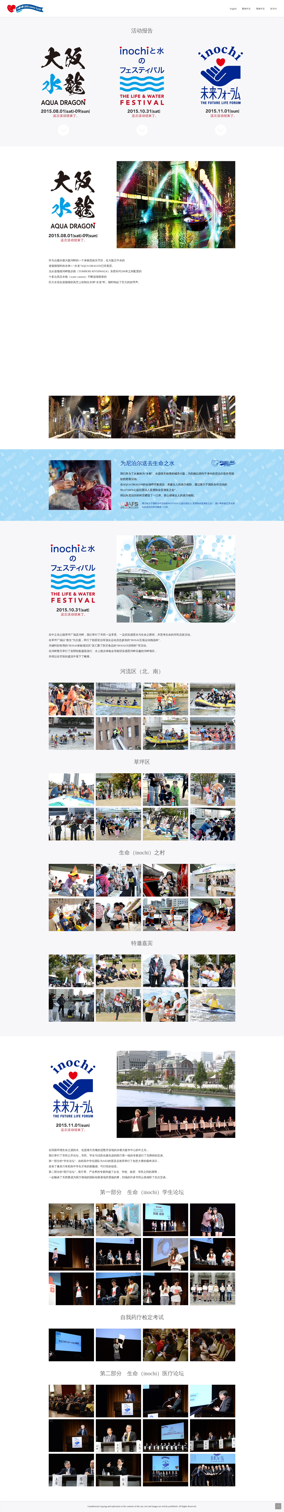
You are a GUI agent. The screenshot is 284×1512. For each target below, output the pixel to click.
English (233, 8)
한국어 (273, 8)
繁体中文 (246, 8)
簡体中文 (260, 8)
